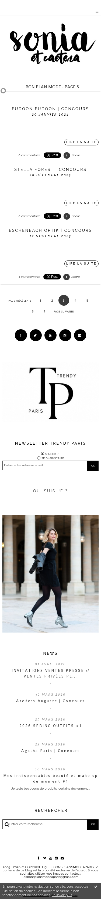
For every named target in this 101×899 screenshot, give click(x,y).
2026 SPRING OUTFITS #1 (50, 725)
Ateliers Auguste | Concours (50, 700)
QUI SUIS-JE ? (50, 491)
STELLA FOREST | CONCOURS (50, 169)
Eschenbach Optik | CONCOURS (50, 230)
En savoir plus (62, 895)
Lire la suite (81, 142)
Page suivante (64, 311)
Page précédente (20, 300)
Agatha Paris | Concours (50, 750)
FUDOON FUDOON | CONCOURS (50, 109)
